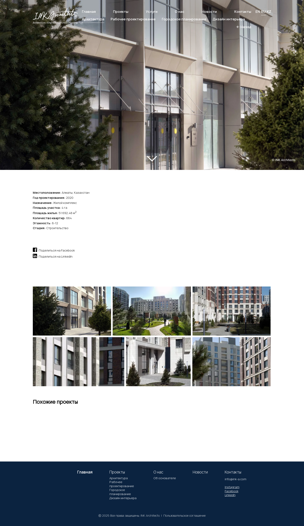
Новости (209, 11)
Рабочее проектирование (121, 484)
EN (258, 11)
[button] (18, 80)
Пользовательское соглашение (184, 515)
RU (263, 11)
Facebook (231, 491)
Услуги (152, 11)
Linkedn (230, 495)
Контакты (242, 11)
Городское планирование (120, 492)
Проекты (120, 11)
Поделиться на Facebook (54, 250)
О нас (179, 11)
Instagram (232, 487)
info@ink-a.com (235, 479)
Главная (89, 11)
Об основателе (164, 478)
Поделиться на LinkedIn (53, 256)
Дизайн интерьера (123, 498)
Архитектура (118, 478)
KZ (269, 11)
